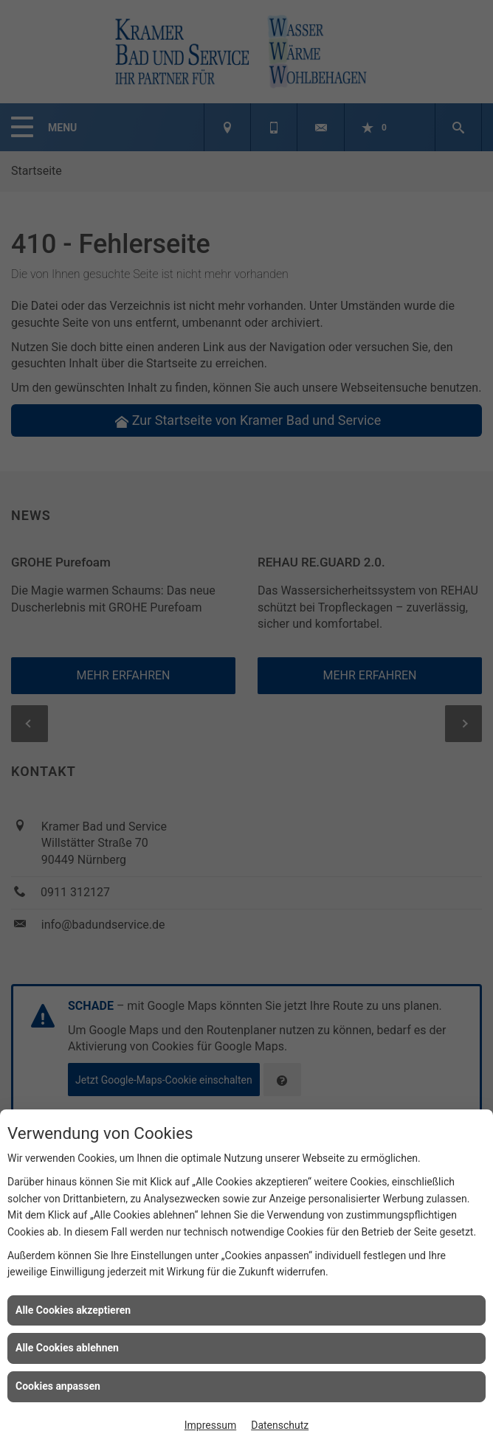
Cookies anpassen (57, 1386)
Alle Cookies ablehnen (67, 1348)
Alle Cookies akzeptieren (73, 1310)
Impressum (210, 1425)
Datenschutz (279, 1425)
